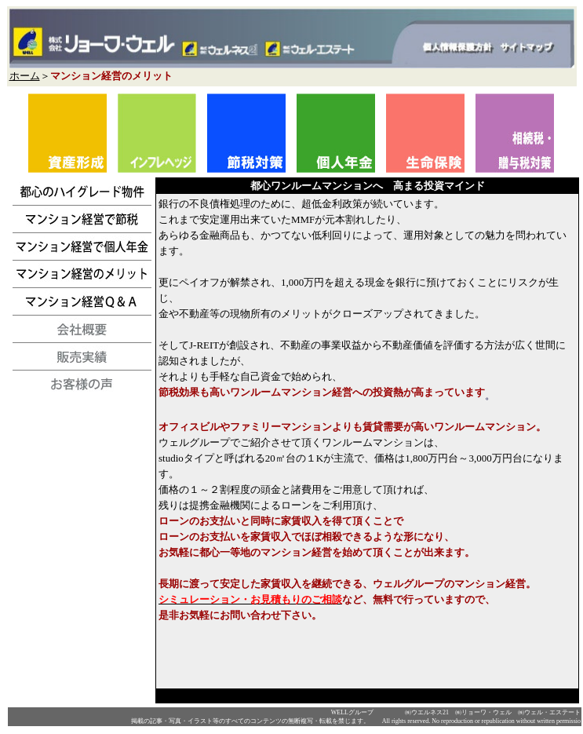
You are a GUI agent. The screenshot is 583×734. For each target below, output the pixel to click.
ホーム (24, 76)
